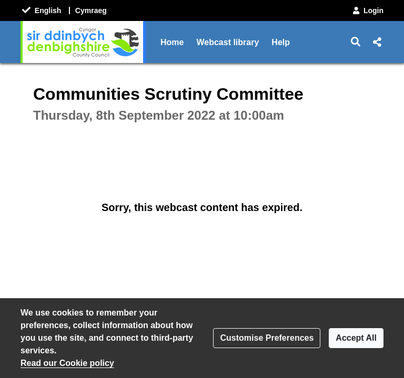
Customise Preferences (267, 337)
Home (172, 42)
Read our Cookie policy (67, 363)
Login (367, 10)
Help (280, 42)
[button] (355, 42)
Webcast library (227, 42)
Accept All (356, 337)
